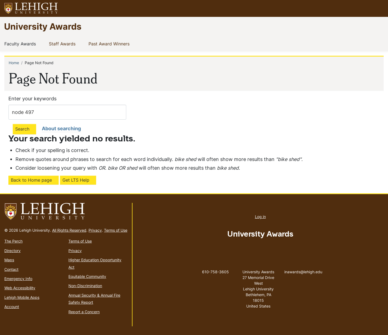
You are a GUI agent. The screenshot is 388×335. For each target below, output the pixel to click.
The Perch (13, 241)
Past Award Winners (110, 43)
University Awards (42, 26)
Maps (9, 259)
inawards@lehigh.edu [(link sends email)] (303, 266)
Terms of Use (115, 230)
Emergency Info (18, 278)
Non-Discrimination (85, 285)
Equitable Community (87, 276)
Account (11, 306)
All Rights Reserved (69, 230)
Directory (12, 250)
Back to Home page (31, 180)
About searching (61, 128)
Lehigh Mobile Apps (21, 297)
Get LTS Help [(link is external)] (75, 180)
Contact (11, 269)
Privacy (95, 230)
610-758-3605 (215, 271)
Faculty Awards (21, 43)
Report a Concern (84, 311)
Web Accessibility (19, 287)
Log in (260, 216)
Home (14, 62)
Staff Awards (63, 43)
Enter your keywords (32, 98)
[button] (379, 8)
